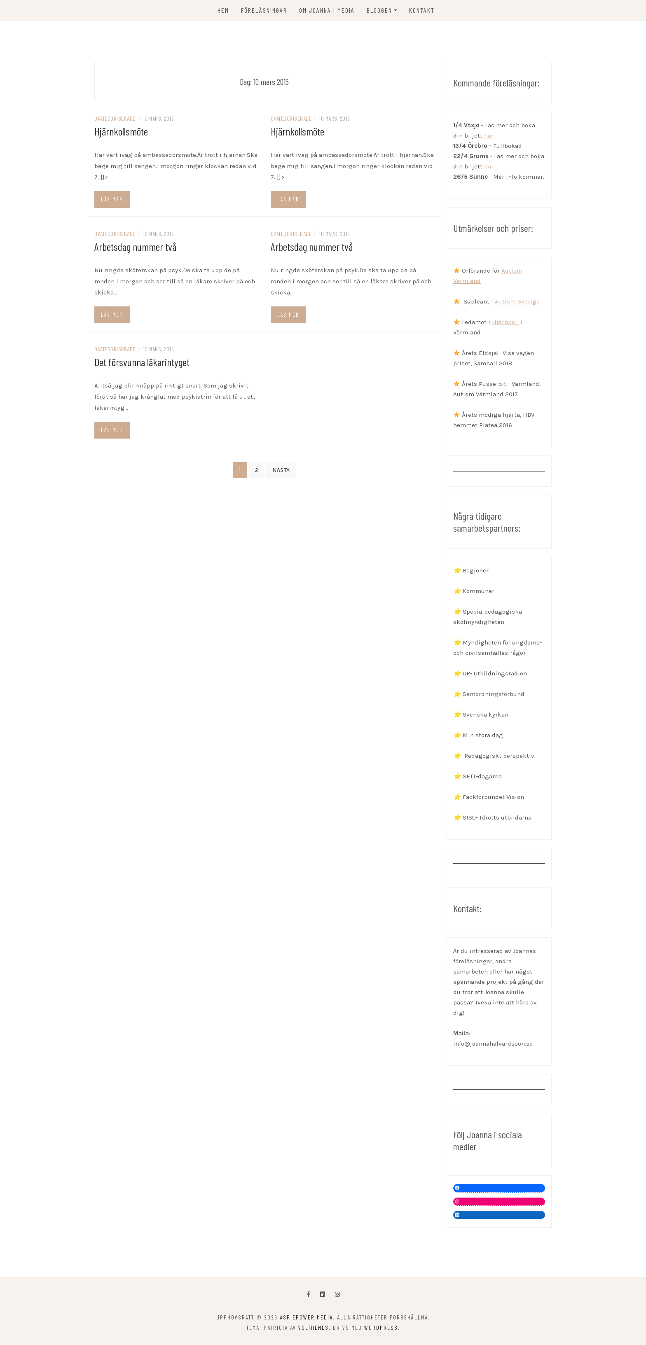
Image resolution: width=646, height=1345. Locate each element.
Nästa (281, 470)
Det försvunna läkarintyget (142, 361)
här (489, 135)
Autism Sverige (517, 301)
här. (489, 166)
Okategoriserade (115, 118)
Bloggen (379, 10)
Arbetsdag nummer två (135, 246)
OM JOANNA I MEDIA (327, 10)
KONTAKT (422, 10)
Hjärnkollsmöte (121, 131)
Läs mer (111, 199)
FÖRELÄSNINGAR (264, 10)
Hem (223, 10)
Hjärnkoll (505, 322)
